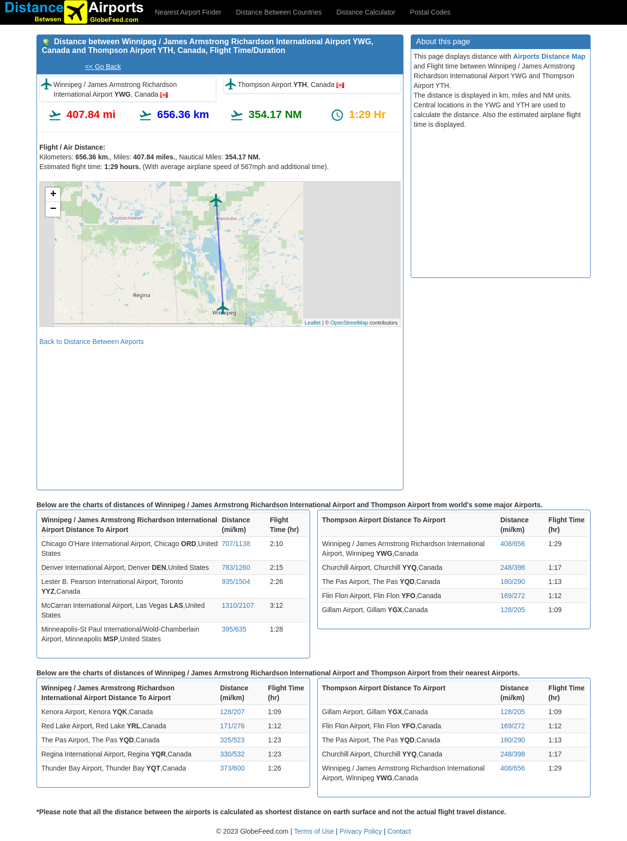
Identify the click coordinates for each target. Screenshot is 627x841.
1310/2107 (238, 605)
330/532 (232, 754)
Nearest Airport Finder (188, 12)
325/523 (232, 740)
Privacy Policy (362, 831)
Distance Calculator (365, 12)
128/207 (232, 712)
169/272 (512, 596)
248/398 (512, 567)
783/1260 (236, 567)
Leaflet (313, 323)
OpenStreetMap (349, 323)
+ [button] (53, 195)
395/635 (234, 629)
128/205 (512, 610)
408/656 (512, 544)
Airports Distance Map (549, 56)
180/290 (512, 581)
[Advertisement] (220, 414)
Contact (399, 831)
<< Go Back (103, 66)
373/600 (232, 768)
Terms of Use (315, 831)
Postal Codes (430, 12)
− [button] (53, 209)
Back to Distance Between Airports (91, 341)
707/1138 (236, 544)
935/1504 (236, 581)
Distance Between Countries (279, 12)
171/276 (232, 726)
